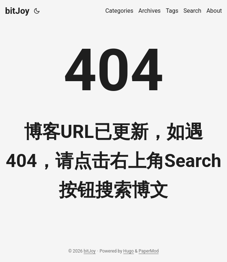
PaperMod (149, 251)
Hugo (128, 251)
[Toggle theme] (36, 11)
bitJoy (17, 11)
